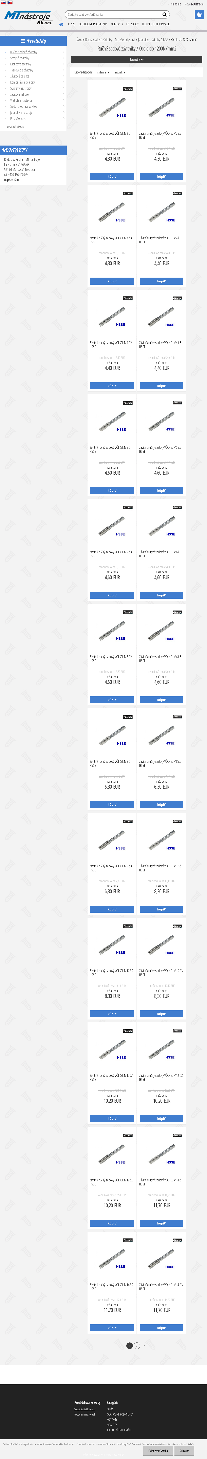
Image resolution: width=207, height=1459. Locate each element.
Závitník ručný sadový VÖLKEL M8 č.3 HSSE (111, 868)
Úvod (79, 39)
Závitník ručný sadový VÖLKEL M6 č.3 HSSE (160, 659)
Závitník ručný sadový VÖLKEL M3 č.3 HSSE (111, 240)
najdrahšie (120, 72)
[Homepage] (58, 24)
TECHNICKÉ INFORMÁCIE (156, 24)
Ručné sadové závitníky (98, 39)
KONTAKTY (117, 24)
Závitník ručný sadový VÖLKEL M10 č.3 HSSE (161, 973)
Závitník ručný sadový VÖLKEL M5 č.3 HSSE (111, 554)
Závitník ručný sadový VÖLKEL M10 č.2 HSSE (111, 973)
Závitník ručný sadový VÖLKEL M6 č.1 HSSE (160, 554)
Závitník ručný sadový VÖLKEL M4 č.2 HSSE (111, 345)
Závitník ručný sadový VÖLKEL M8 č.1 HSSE (111, 763)
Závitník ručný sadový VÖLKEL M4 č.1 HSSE (160, 240)
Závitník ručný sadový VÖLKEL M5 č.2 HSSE (160, 449)
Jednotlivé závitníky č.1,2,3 (153, 39)
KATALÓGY (132, 24)
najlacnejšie (103, 72)
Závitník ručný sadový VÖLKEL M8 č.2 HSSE (160, 763)
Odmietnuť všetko (158, 1451)
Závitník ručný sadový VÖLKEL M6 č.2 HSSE (111, 659)
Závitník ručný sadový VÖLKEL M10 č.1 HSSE (161, 868)
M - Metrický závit (125, 39)
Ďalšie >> (144, 1345)
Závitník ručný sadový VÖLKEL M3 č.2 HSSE (160, 135)
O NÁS (72, 24)
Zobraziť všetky (15, 126)
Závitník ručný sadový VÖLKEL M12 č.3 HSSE (111, 1182)
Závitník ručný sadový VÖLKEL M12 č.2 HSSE (161, 1077)
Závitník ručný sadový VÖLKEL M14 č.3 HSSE (161, 1287)
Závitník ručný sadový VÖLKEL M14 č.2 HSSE (111, 1287)
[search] (165, 15)
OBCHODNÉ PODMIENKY (93, 24)
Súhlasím (184, 1451)
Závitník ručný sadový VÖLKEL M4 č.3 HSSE (160, 345)
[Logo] (28, 15)
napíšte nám (11, 179)
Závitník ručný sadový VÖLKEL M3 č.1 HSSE (111, 135)
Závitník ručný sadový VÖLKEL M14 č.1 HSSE (161, 1182)
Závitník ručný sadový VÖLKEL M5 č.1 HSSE (111, 449)
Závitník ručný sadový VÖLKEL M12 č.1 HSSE (111, 1077)
